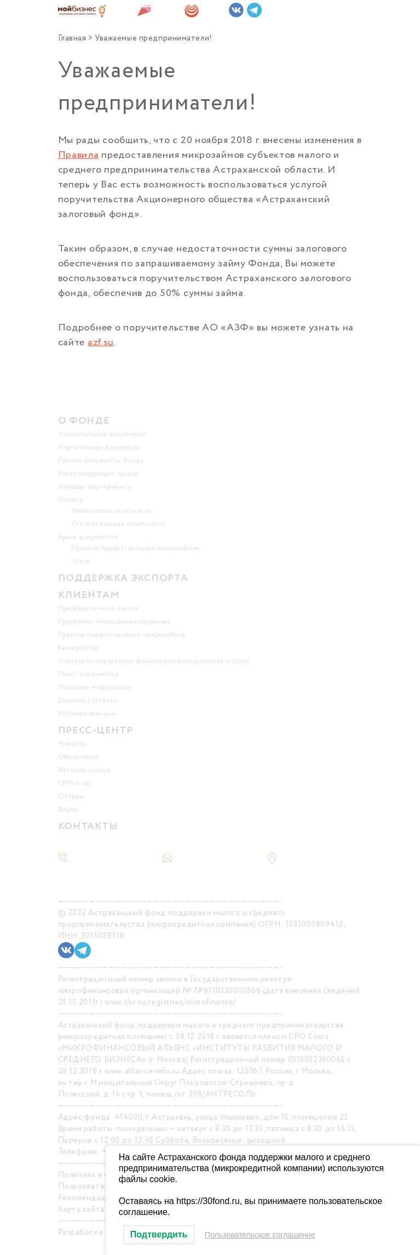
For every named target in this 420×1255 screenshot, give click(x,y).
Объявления (78, 757)
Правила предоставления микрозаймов (136, 548)
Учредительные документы (102, 434)
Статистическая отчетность (118, 524)
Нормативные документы (99, 447)
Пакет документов (88, 674)
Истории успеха (84, 770)
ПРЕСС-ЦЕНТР (95, 730)
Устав (81, 561)
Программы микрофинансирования (114, 621)
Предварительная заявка (98, 608)
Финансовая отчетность (112, 511)
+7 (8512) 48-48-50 (111, 858)
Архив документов (88, 537)
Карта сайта (81, 1209)
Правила (78, 155)
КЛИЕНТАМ (89, 595)
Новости (72, 744)
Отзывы (71, 796)
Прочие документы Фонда (101, 460)
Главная (72, 38)
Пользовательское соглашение (260, 1234)
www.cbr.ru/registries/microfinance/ (171, 1002)
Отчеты (71, 500)
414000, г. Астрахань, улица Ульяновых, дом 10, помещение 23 (231, 1117)
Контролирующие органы (98, 473)
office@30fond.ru (213, 858)
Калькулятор (78, 648)
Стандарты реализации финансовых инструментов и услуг (154, 661)
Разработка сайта (92, 1232)
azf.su (101, 342)
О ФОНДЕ (84, 421)
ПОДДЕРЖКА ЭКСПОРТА (123, 578)
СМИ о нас (75, 783)
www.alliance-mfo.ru (142, 1071)
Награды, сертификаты (95, 487)
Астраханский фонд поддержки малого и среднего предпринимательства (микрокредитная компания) (172, 919)
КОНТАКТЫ (88, 826)
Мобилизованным (87, 713)
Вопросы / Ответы (88, 700)
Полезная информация (95, 687)
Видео (68, 809)
